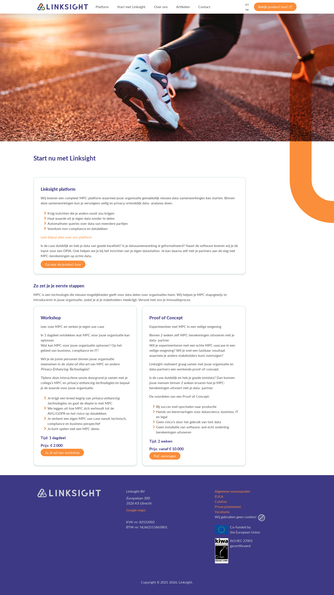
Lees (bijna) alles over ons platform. (66, 237)
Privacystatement (228, 507)
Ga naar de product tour (63, 264)
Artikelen (183, 7)
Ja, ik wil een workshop (62, 452)
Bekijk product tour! (275, 7)
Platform (102, 7)
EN (247, 4)
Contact (204, 7)
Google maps (135, 510)
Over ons (161, 7)
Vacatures (222, 512)
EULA (219, 496)
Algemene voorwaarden (232, 491)
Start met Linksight (131, 7)
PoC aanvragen (165, 456)
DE (247, 9)
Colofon (221, 501)
